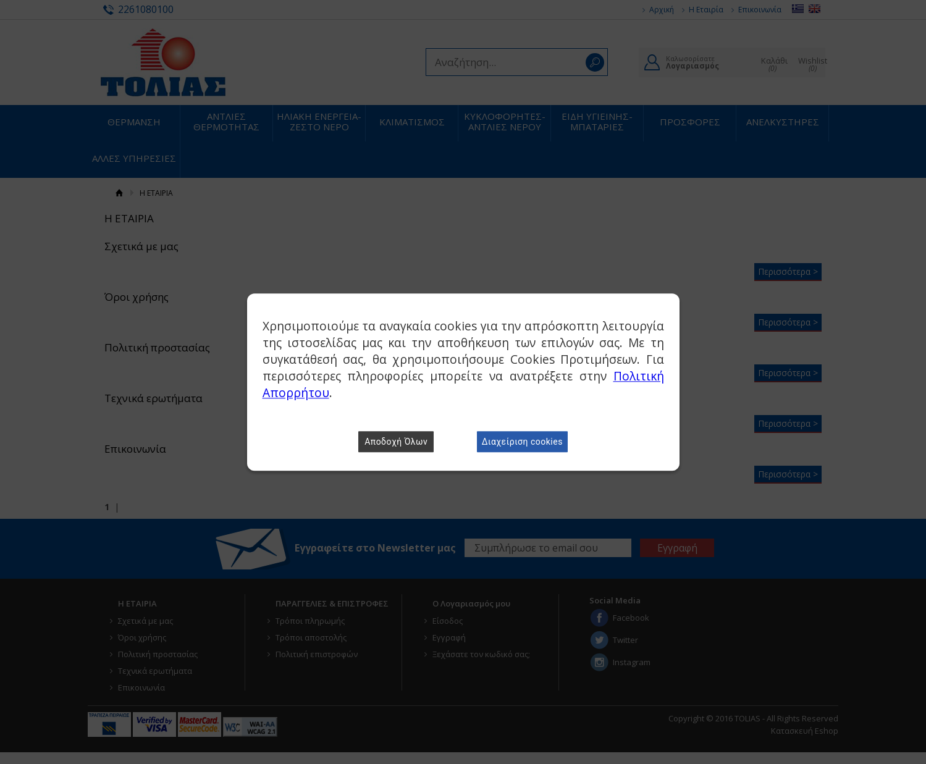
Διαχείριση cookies (522, 441)
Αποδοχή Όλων (396, 441)
